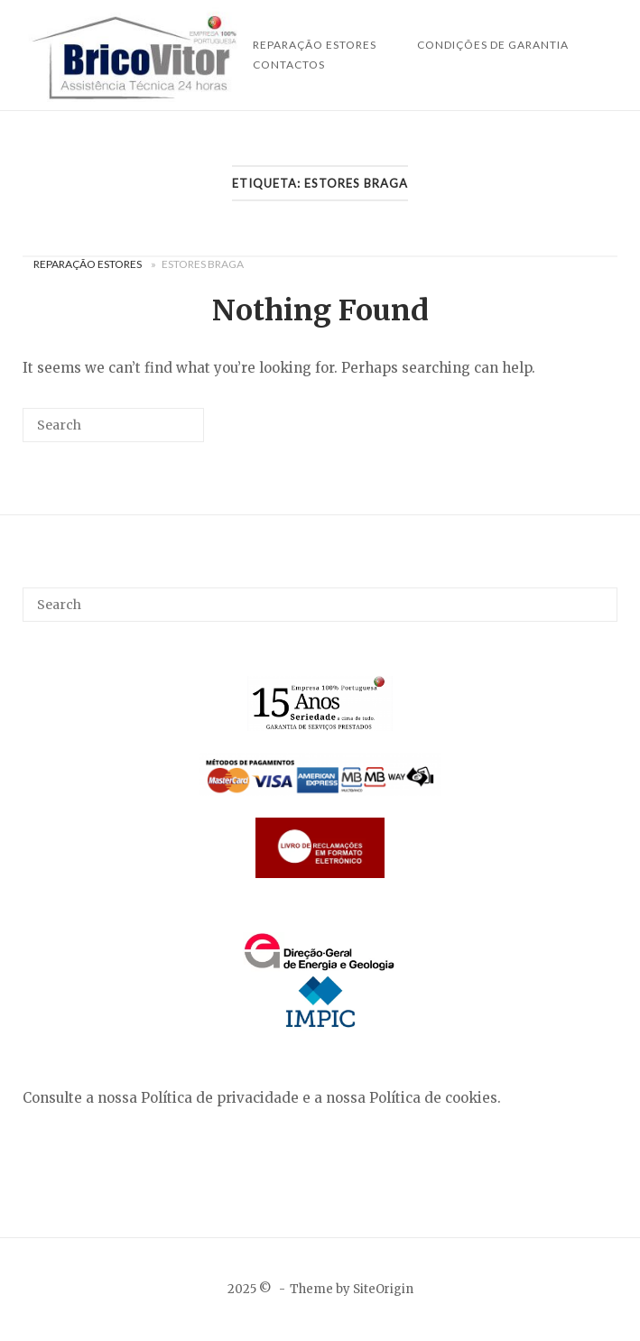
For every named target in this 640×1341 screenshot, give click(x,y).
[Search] (163, 431)
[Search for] (113, 425)
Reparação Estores (87, 264)
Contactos (289, 64)
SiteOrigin (383, 1289)
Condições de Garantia (493, 44)
